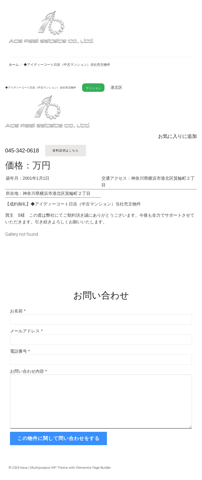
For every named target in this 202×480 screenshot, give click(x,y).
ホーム (14, 65)
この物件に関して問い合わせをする (58, 438)
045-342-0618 (22, 151)
